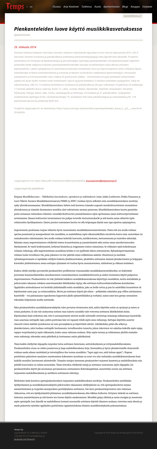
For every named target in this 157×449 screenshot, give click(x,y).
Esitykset (147, 6)
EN (31, 6)
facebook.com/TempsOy (24, 439)
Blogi (125, 6)
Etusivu (57, 6)
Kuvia (97, 6)
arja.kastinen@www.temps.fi (101, 180)
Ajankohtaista (111, 6)
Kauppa (135, 6)
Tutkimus (86, 6)
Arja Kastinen (71, 6)
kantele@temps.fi (132, 15)
